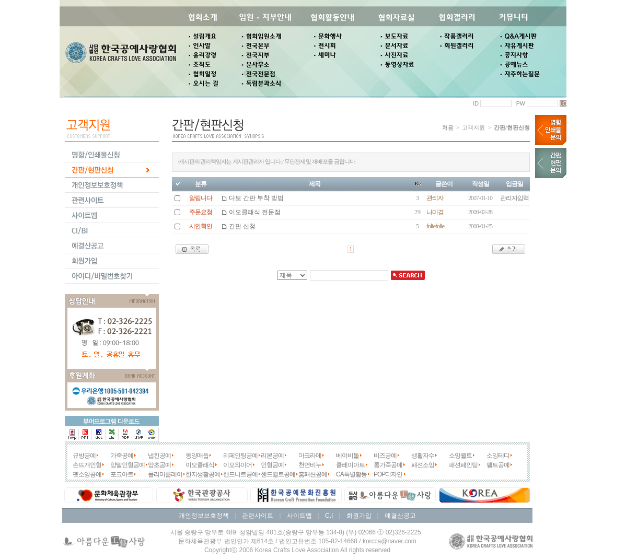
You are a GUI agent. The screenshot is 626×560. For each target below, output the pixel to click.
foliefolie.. (436, 226)
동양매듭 (197, 455)
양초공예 (159, 465)
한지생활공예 (203, 474)
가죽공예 (121, 455)
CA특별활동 (351, 474)
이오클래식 (200, 465)
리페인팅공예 (240, 455)
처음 (448, 128)
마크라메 (309, 455)
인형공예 (272, 465)
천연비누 (309, 465)
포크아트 (121, 474)
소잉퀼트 (460, 455)
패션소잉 (422, 465)
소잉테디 (497, 455)
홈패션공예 (312, 474)
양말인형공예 (127, 465)
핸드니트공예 (240, 474)
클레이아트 (350, 465)
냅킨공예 (159, 455)
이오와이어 (237, 465)
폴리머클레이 (165, 474)
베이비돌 (347, 455)
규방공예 (84, 455)
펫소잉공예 (87, 474)
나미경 (435, 212)
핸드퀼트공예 (278, 474)
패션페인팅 (463, 465)
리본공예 (272, 455)
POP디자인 (388, 474)
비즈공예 (385, 455)
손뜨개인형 (87, 465)
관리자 (435, 198)
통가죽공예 (388, 465)
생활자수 (422, 455)
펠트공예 (497, 465)
